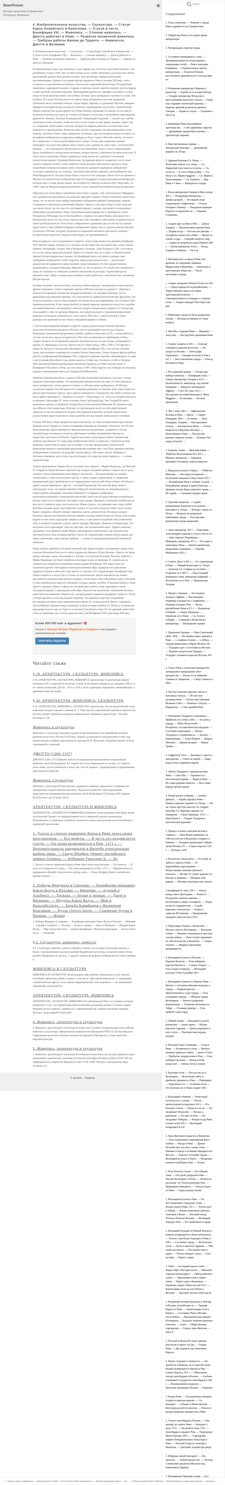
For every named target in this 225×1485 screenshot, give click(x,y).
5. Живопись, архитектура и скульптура (67, 1048)
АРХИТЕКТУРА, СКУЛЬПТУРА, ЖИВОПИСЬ (73, 995)
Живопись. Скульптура (53, 780)
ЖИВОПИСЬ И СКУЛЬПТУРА (60, 969)
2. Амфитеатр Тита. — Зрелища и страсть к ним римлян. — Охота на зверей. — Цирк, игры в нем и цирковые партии (189, 759)
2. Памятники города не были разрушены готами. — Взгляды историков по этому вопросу (188, 318)
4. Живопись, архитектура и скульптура (67, 1022)
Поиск (192, 4)
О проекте (76, 1078)
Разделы (90, 1078)
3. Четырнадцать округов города (183, 47)
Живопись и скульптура (53, 727)
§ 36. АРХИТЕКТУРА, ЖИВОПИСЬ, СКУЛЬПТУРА (78, 700)
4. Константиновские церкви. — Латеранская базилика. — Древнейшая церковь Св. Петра (186, 148)
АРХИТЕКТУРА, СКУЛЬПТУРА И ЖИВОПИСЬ (75, 807)
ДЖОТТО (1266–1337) (52, 754)
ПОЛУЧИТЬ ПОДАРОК (52, 641)
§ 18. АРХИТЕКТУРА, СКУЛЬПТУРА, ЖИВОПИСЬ (78, 674)
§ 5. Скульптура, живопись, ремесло (64, 942)
